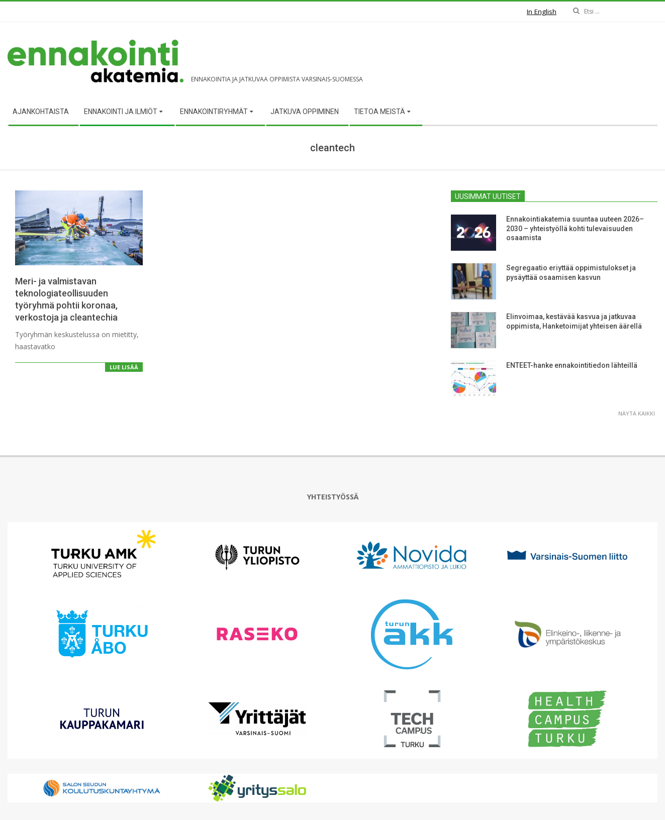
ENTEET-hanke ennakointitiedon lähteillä (571, 365)
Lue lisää (124, 367)
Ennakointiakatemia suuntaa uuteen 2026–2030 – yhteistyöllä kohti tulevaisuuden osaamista (575, 228)
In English (541, 11)
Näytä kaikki (636, 413)
